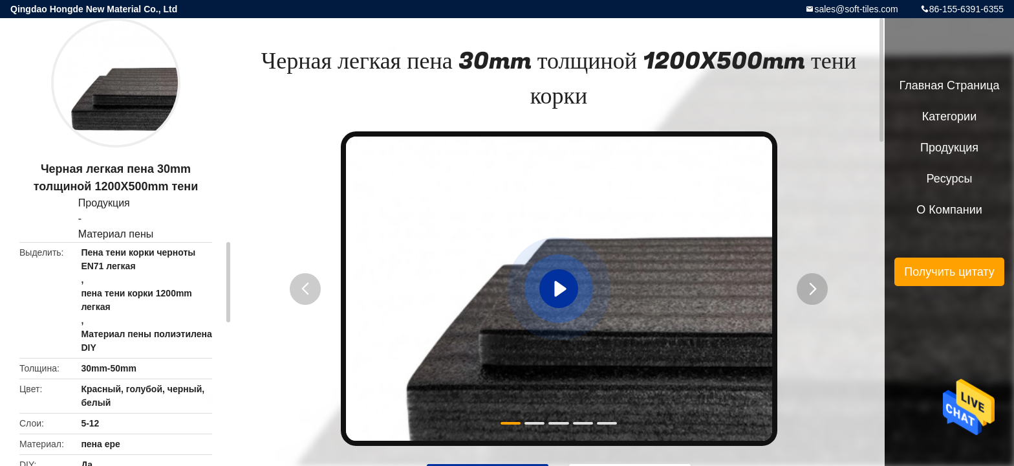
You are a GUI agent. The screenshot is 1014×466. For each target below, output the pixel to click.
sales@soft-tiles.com (856, 9)
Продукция (104, 202)
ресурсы (950, 178)
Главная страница (949, 85)
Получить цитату (949, 271)
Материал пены (116, 233)
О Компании (949, 209)
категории (949, 116)
